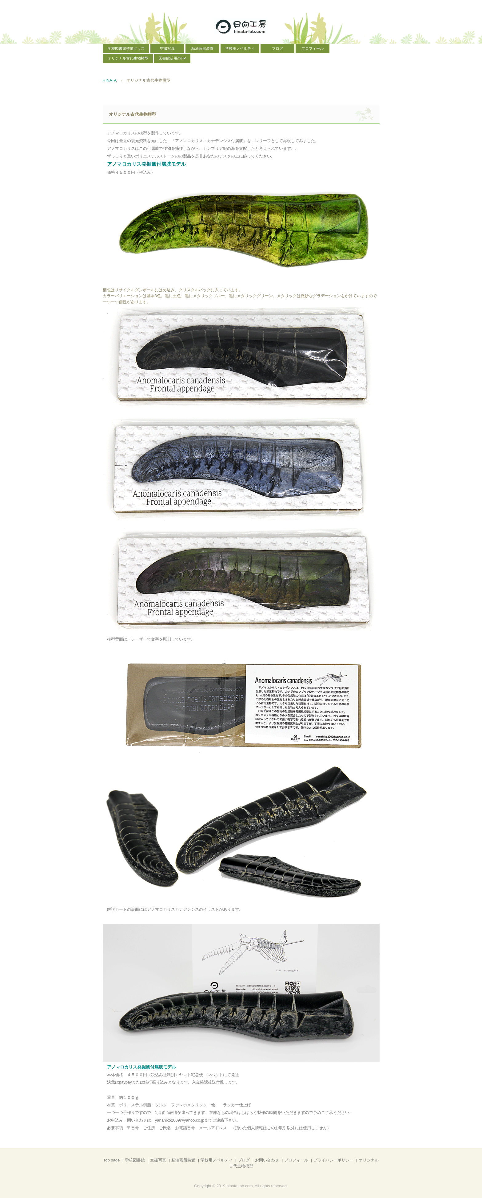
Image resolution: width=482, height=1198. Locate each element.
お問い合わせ (267, 1160)
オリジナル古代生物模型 (128, 58)
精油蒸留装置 (202, 48)
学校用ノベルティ (240, 48)
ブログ (277, 48)
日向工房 (241, 26)
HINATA (110, 80)
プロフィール (312, 48)
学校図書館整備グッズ (126, 48)
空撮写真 (167, 48)
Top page (111, 1160)
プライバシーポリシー (333, 1160)
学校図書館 (135, 1160)
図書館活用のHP (172, 58)
